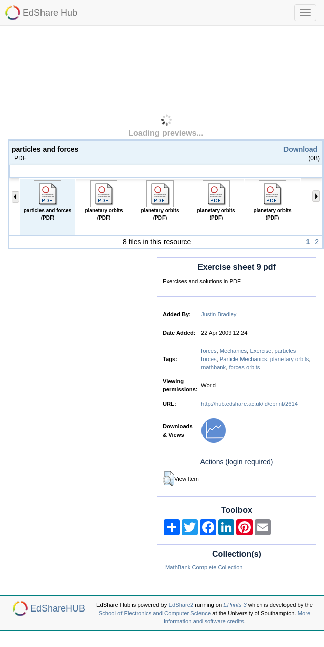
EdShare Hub (50, 13)
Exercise (260, 351)
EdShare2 (181, 605)
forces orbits (244, 367)
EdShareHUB (57, 608)
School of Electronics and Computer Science (155, 613)
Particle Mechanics (243, 359)
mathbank (213, 367)
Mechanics (233, 351)
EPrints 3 (234, 605)
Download (300, 149)
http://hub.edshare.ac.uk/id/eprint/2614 (249, 404)
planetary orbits (289, 359)
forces (208, 351)
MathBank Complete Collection (204, 567)
